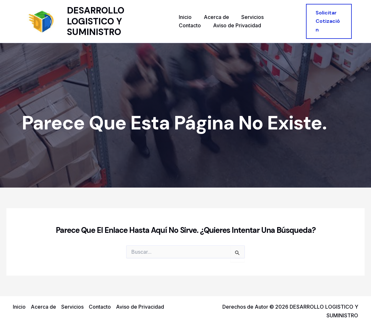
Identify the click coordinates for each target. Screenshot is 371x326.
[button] (328, 21)
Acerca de (214, 17)
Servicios (248, 17)
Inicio (185, 17)
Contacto (281, 17)
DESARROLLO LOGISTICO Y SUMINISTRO (96, 21)
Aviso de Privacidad (203, 25)
